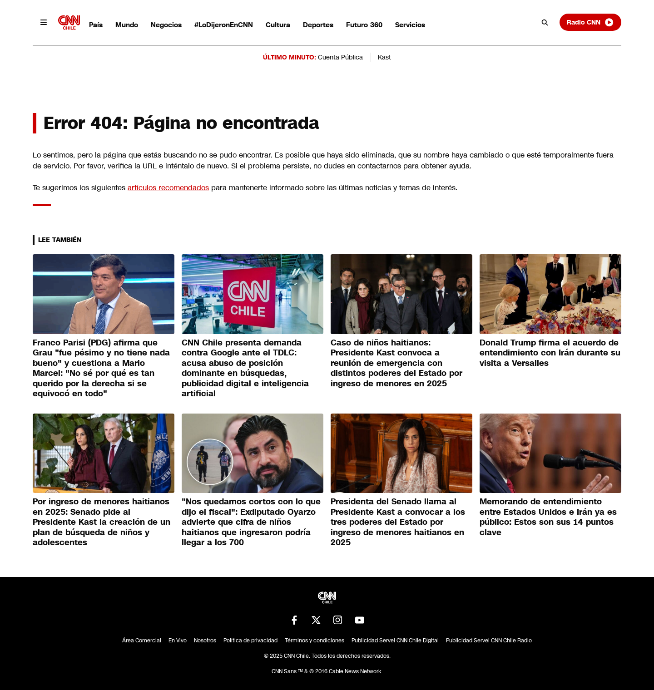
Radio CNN (590, 22)
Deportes (318, 25)
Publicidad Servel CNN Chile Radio (489, 640)
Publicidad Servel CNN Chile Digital (395, 640)
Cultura (278, 25)
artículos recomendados (168, 187)
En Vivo (177, 640)
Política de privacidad (250, 640)
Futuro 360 (364, 25)
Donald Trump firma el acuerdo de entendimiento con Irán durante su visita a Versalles (550, 353)
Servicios (410, 25)
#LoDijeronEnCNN (223, 25)
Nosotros (205, 640)
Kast (384, 57)
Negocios (166, 25)
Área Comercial (141, 640)
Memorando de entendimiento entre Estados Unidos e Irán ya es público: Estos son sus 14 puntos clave (548, 517)
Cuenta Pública (340, 57)
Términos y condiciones (314, 640)
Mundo (126, 25)
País (96, 25)
